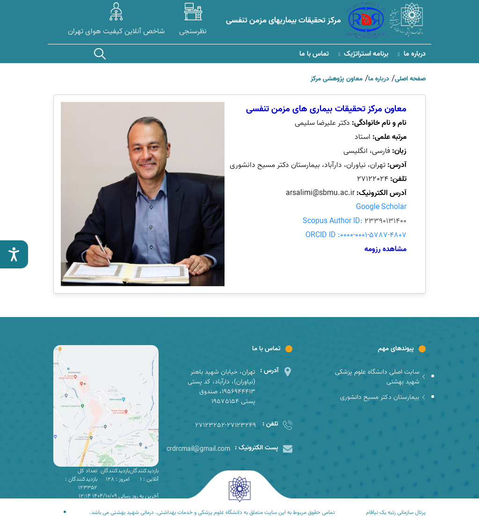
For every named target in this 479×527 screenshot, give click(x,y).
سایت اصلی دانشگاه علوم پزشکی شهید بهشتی (380, 377)
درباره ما (411, 54)
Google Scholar (381, 207)
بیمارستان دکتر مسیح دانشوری (383, 397)
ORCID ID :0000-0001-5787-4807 (355, 235)
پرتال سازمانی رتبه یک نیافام (396, 512)
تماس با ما (314, 54)
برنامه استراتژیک (363, 54)
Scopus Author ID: (354, 221)
